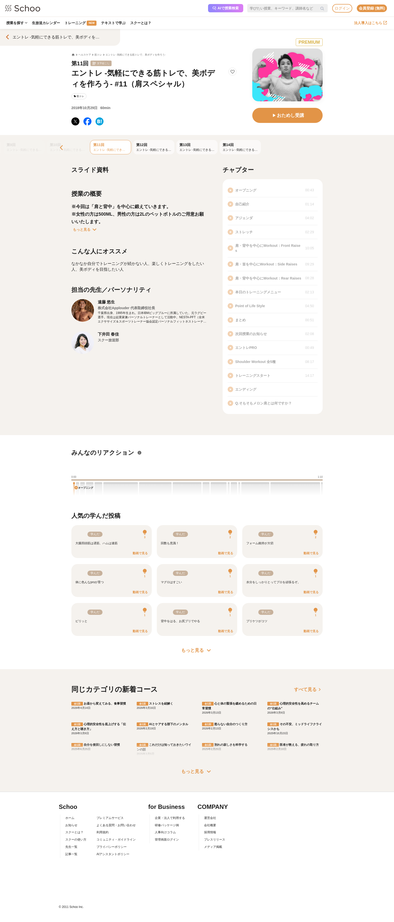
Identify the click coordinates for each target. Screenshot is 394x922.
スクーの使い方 (75, 839)
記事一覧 (71, 854)
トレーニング (80, 23)
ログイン (342, 8)
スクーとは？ (140, 23)
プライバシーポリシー (111, 847)
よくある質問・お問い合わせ (116, 825)
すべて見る (308, 689)
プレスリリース (214, 839)
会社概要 (210, 825)
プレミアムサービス (110, 818)
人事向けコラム (165, 832)
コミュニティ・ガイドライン (116, 839)
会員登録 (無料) (372, 8)
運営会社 (210, 818)
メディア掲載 (213, 847)
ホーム (69, 818)
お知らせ (71, 825)
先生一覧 (71, 847)
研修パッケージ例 (167, 825)
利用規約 (102, 832)
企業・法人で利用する (170, 818)
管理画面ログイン (167, 839)
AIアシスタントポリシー (112, 854)
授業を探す (16, 23)
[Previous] (61, 148)
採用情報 (210, 832)
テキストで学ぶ (113, 23)
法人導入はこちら (370, 23)
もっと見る (85, 229)
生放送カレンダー (46, 23)
